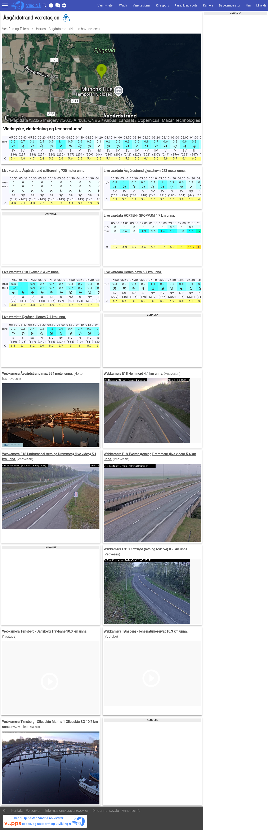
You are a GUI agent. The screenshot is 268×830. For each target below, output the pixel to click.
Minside (261, 5)
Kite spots (162, 5)
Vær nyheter (105, 5)
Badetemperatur (229, 5)
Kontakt (17, 811)
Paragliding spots (186, 5)
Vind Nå (33, 5)
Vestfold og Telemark (17, 29)
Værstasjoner (141, 5)
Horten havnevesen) (85, 29)
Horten (41, 29)
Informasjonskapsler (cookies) (67, 811)
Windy (123, 5)
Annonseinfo (131, 811)
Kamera (208, 5)
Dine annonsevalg (106, 811)
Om (248, 5)
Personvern (34, 811)
